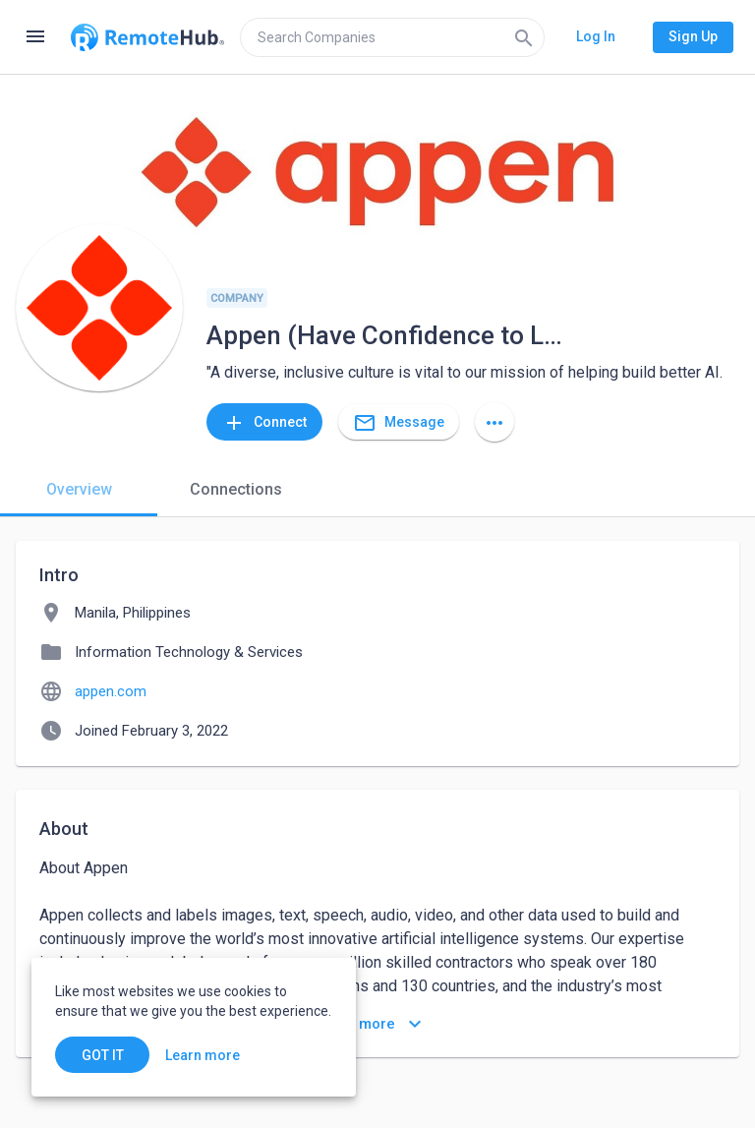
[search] (392, 37)
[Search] (524, 37)
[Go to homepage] (147, 37)
